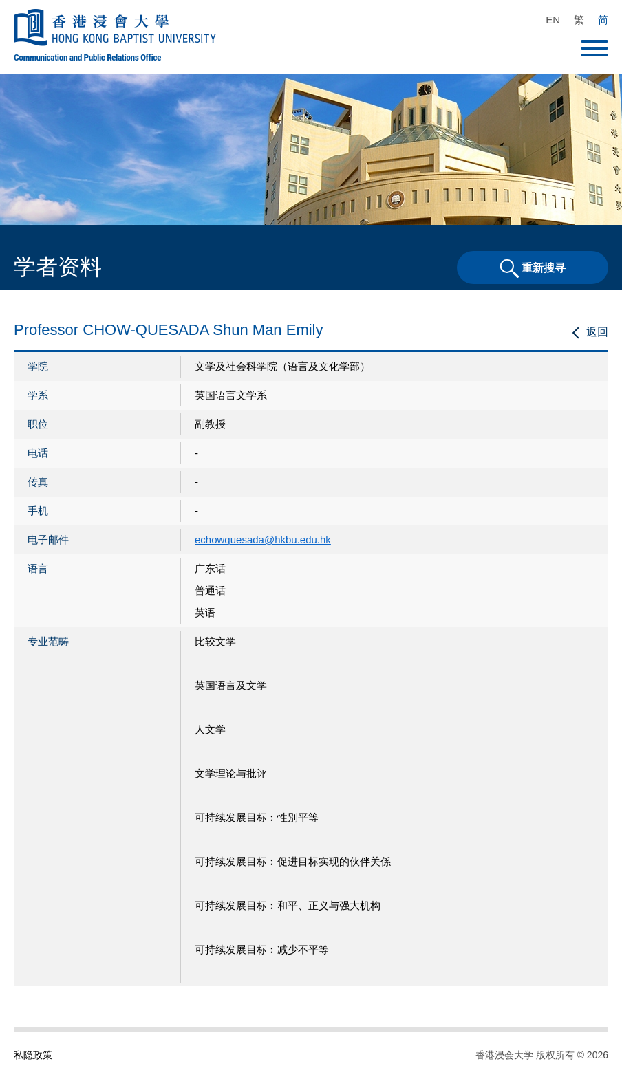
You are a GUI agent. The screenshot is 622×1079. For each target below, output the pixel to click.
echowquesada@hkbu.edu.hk (263, 539)
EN (553, 19)
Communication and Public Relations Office (87, 57)
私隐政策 (33, 1054)
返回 (597, 332)
